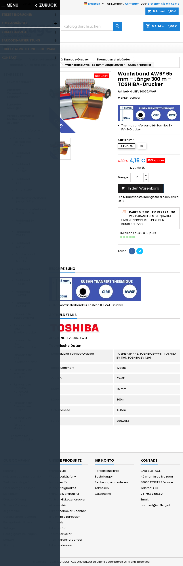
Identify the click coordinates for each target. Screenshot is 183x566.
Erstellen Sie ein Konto (163, 4)
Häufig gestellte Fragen (20, 534)
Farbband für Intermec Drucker (22, 373)
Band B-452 (24, 190)
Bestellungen (104, 476)
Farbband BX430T (23, 304)
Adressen (102, 488)
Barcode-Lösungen (14, 106)
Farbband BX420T (23, 293)
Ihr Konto (104, 460)
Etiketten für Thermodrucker (22, 438)
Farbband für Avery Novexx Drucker (22, 406)
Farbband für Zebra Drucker (23, 316)
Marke (123, 98)
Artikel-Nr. (126, 92)
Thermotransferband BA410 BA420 (29, 211)
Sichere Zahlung (15, 505)
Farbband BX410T (23, 282)
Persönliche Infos (107, 471)
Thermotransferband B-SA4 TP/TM (29, 200)
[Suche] (91, 26)
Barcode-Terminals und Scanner (18, 93)
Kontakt (8, 4)
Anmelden (132, 4)
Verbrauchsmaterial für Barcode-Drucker (22, 119)
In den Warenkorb (140, 188)
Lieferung (10, 471)
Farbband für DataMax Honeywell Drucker (22, 389)
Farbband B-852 (25, 222)
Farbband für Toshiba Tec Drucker (22, 141)
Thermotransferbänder (26, 130)
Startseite (13, 74)
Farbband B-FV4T (25, 155)
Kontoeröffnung (14, 499)
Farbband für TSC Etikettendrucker (25, 343)
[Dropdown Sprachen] (94, 4)
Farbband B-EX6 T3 (25, 245)
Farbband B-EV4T (25, 181)
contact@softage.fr (156, 505)
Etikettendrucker (20, 82)
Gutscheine (103, 494)
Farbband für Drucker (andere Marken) (22, 423)
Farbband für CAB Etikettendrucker (25, 358)
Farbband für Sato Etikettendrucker (25, 329)
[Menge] (137, 177)
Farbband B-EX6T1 (25, 271)
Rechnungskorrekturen (111, 482)
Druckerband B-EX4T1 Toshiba (25, 257)
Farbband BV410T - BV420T (23, 167)
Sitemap (9, 545)
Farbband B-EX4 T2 (25, 233)
